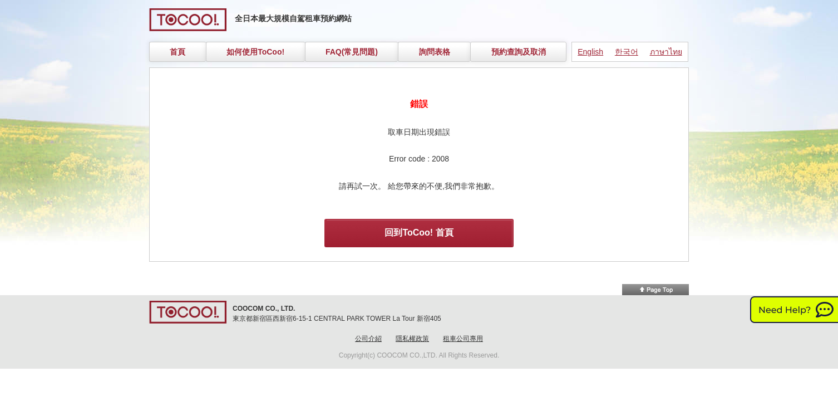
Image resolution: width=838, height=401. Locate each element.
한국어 (626, 51)
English (590, 51)
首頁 (177, 51)
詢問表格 (434, 51)
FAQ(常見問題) (352, 51)
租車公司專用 (463, 339)
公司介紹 (368, 339)
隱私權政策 (412, 339)
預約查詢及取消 (518, 51)
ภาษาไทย (666, 51)
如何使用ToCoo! (255, 51)
